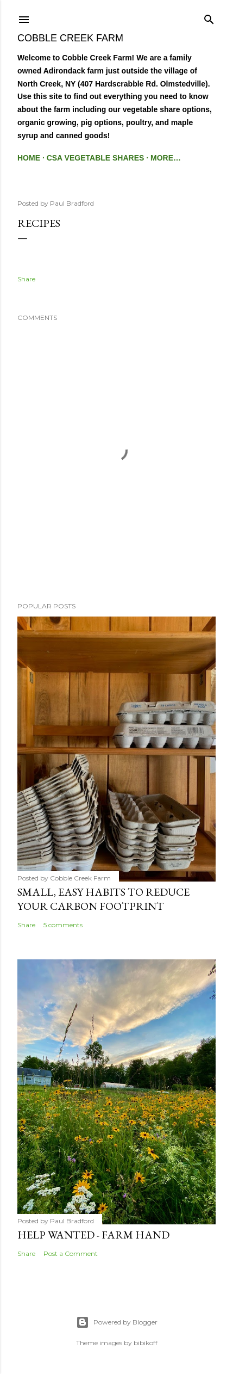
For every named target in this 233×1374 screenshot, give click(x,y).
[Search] (209, 17)
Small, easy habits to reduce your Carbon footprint (103, 899)
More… (165, 157)
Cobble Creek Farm (70, 38)
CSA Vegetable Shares (95, 157)
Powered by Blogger (117, 1322)
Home (28, 157)
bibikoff (146, 1343)
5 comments (63, 925)
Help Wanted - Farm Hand (93, 1235)
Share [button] (26, 279)
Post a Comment (70, 1253)
